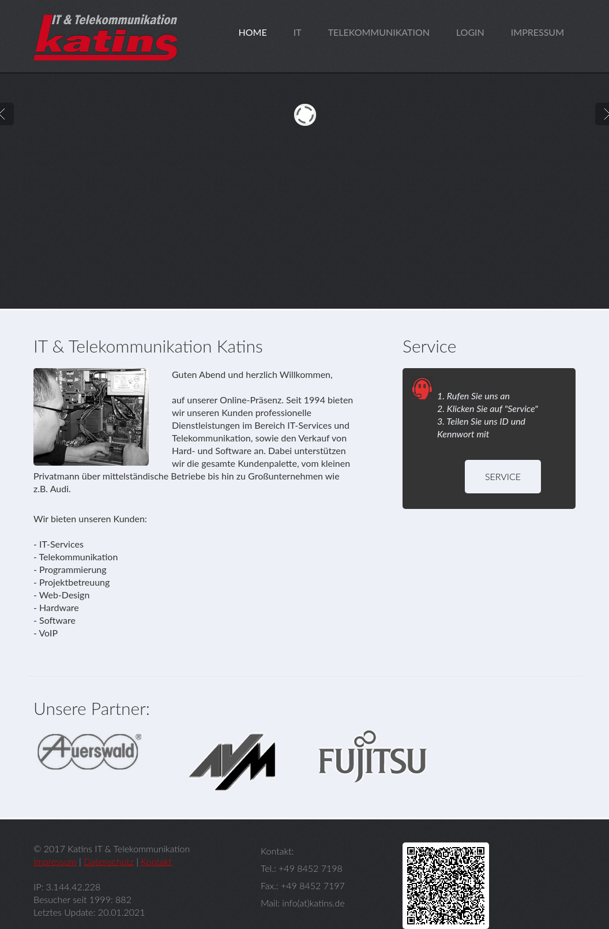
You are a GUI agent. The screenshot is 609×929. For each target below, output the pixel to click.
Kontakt (156, 861)
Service (503, 476)
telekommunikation (379, 32)
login (470, 32)
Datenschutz (109, 861)
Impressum (55, 861)
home (253, 32)
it (298, 32)
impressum (537, 32)
